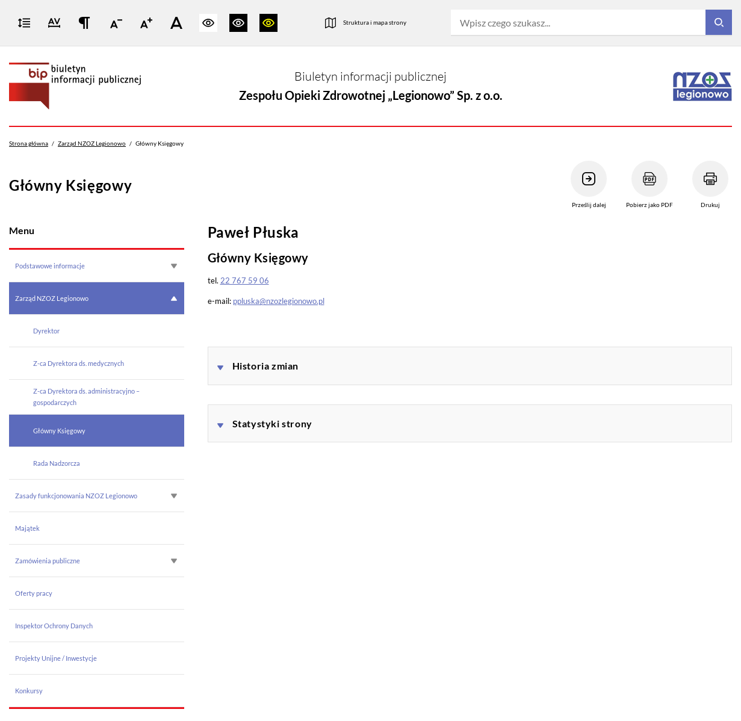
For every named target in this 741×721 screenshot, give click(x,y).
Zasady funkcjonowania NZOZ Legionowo (76, 496)
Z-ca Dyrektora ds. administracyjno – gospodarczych (86, 396)
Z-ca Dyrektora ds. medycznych (78, 363)
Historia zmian (265, 365)
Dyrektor (46, 331)
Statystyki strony (272, 423)
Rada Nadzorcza (56, 463)
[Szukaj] (718, 23)
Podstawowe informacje (50, 266)
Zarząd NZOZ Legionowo (92, 143)
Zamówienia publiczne (47, 561)
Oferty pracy (33, 593)
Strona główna (28, 143)
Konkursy (29, 691)
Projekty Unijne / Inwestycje (56, 658)
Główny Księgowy (59, 431)
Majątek (27, 528)
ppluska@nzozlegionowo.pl (278, 301)
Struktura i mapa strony (374, 22)
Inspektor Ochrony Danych (54, 626)
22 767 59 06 (244, 280)
